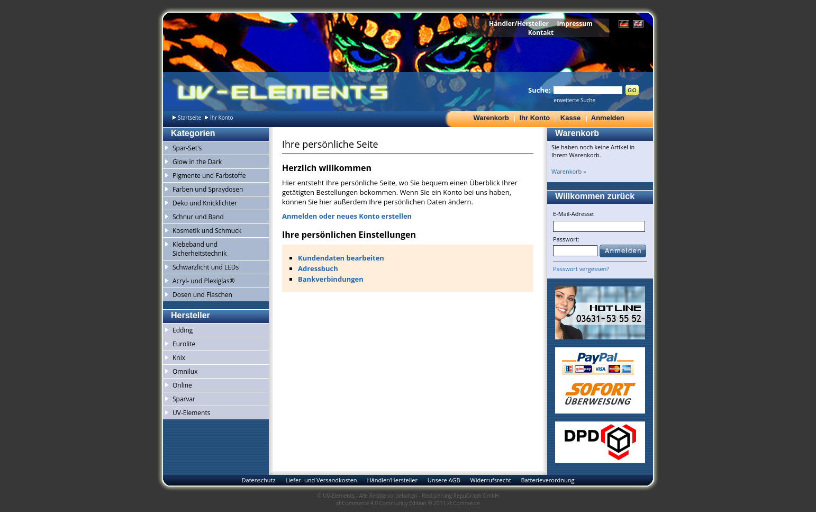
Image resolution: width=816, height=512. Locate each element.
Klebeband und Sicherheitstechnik (199, 249)
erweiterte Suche (574, 100)
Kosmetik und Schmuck (207, 230)
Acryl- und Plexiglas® (204, 280)
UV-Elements (191, 412)
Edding (183, 330)
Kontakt (541, 32)
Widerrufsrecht (490, 480)
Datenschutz (259, 480)
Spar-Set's (187, 147)
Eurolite (184, 343)
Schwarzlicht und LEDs (206, 267)
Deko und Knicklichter (205, 203)
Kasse (570, 118)
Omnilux (185, 371)
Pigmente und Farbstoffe (209, 175)
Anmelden (607, 118)
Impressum (575, 23)
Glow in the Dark (197, 161)
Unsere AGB (444, 480)
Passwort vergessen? (581, 269)
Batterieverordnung (547, 480)
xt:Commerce (463, 503)
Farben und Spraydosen (208, 189)
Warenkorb (491, 118)
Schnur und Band (198, 216)
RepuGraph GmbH (476, 495)
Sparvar (184, 398)
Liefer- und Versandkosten (321, 480)
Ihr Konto (534, 118)
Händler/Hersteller (519, 23)
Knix (179, 357)
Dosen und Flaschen (202, 294)
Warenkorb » (568, 171)
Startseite (189, 117)
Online (182, 385)
